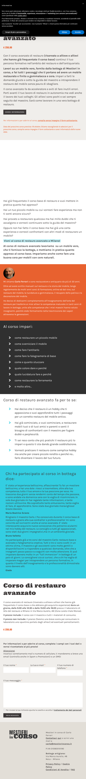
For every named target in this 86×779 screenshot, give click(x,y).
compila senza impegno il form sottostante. (57, 120)
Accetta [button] (78, 32)
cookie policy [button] (22, 15)
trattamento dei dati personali (68, 710)
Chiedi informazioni (14, 112)
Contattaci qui (53, 738)
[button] (83, 3)
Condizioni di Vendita (57, 769)
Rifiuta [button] (64, 32)
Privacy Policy (53, 764)
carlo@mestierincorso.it (59, 744)
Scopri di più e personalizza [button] (15, 32)
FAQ (73, 769)
